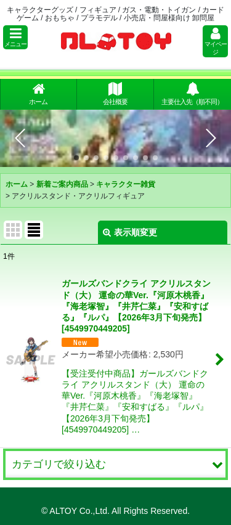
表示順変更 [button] (130, 232)
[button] (15, 37)
